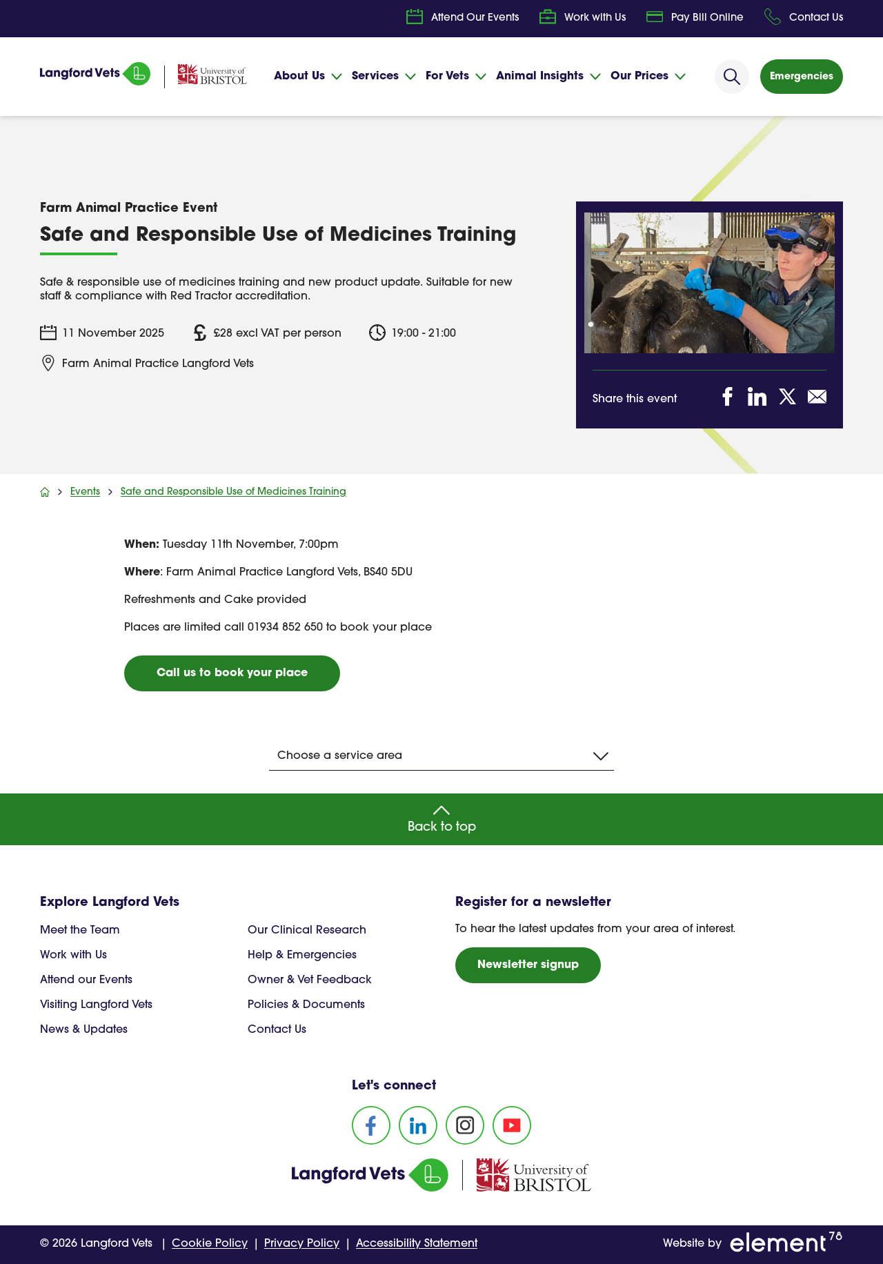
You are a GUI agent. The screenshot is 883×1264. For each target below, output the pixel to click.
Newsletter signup (528, 965)
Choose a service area (442, 756)
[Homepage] (95, 82)
